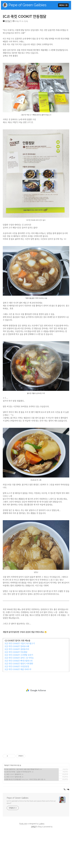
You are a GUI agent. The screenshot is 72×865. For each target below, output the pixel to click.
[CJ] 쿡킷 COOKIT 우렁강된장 (17, 698)
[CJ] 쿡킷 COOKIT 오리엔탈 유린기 (19, 687)
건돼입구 (34, 859)
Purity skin (23, 856)
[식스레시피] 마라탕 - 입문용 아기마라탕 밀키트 (17, 804)
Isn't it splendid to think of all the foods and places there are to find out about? (31, 834)
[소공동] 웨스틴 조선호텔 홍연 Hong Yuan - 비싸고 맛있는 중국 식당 (23, 811)
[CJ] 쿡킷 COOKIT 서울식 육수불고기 (20, 675)
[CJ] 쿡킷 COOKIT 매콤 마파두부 (18, 701)
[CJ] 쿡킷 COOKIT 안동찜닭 (24, 16)
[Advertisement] (36, 42)
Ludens (41, 856)
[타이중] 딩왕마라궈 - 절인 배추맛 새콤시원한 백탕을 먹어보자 (22, 801)
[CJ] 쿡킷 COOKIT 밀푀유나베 (17, 678)
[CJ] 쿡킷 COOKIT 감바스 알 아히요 (19, 690)
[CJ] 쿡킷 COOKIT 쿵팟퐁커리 (17, 681)
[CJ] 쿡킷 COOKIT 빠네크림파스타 (18, 693)
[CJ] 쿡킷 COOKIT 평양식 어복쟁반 (19, 695)
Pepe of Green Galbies (27, 5)
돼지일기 (8, 21)
